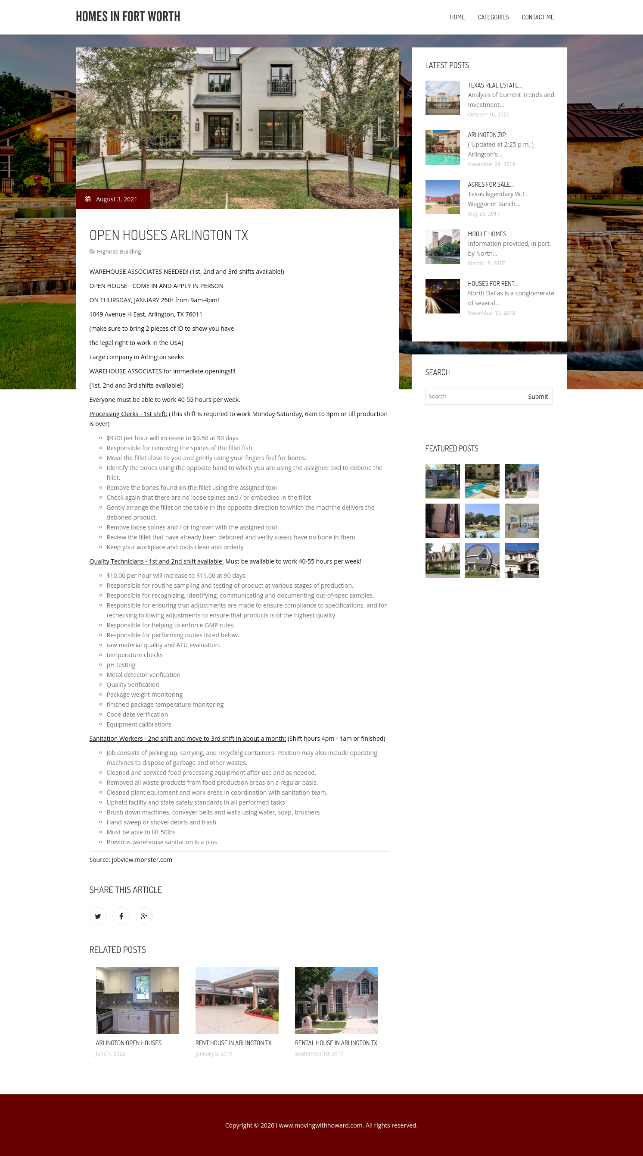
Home (457, 17)
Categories (493, 17)
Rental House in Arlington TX (336, 1043)
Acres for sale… (491, 184)
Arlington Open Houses (129, 1043)
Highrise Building (119, 251)
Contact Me (538, 17)
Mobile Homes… (489, 234)
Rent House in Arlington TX (233, 1043)
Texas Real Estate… (495, 85)
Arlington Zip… (488, 135)
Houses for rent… (493, 283)
